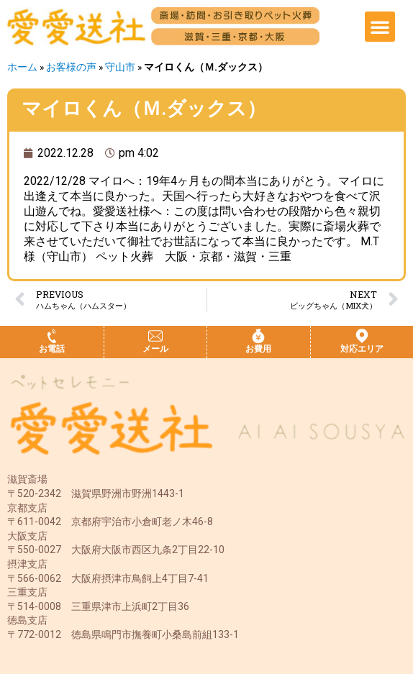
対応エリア (362, 349)
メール (155, 349)
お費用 (258, 349)
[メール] (155, 336)
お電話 (52, 349)
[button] (380, 27)
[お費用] (258, 336)
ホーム (22, 66)
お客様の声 (71, 66)
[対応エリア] (362, 336)
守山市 (120, 66)
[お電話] (52, 336)
